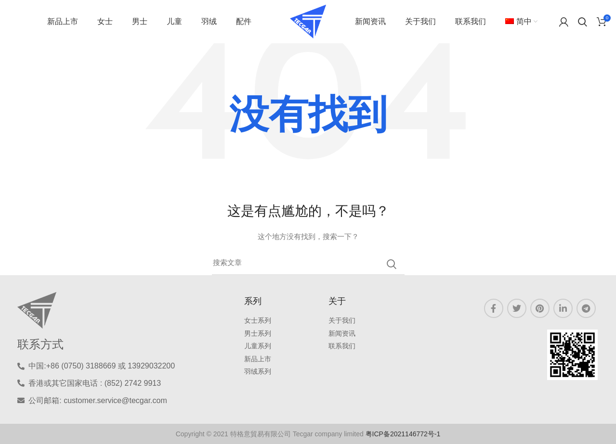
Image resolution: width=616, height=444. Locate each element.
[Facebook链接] (493, 308)
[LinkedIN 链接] (563, 308)
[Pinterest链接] (540, 308)
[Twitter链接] (516, 308)
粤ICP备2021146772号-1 (403, 434)
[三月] (308, 264)
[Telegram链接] (586, 308)
